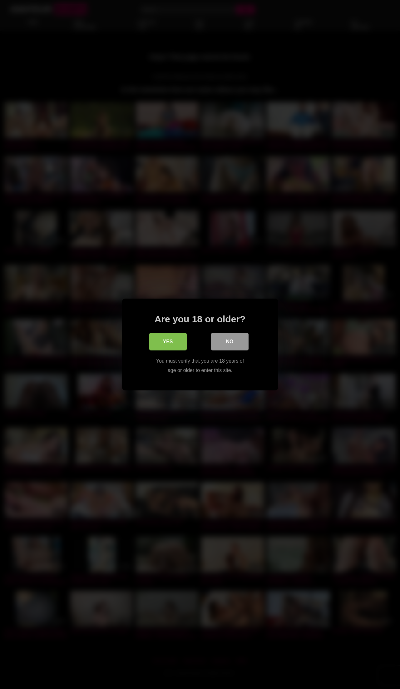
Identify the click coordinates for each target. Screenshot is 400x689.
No (230, 341)
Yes (168, 341)
